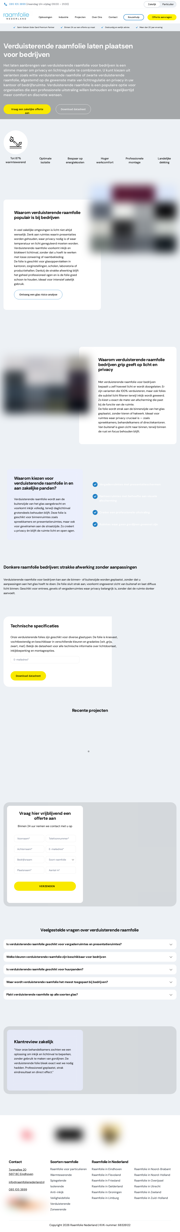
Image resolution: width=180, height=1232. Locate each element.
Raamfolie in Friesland (106, 1180)
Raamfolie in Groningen (107, 1192)
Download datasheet (73, 109)
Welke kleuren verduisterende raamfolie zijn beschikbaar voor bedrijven (89, 957)
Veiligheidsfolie (60, 1198)
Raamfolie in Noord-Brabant (152, 1169)
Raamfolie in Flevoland (106, 1175)
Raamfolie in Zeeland (147, 1192)
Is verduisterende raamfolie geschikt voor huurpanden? (89, 969)
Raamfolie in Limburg (105, 1198)
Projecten (80, 17)
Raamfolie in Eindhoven (107, 1169)
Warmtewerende (61, 1175)
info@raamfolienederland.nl (26, 1182)
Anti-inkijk (57, 1192)
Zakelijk (152, 4)
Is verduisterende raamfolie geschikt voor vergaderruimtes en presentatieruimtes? (89, 944)
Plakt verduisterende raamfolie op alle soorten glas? (89, 994)
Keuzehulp (133, 17)
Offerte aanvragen (162, 17)
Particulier (168, 4)
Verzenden (47, 886)
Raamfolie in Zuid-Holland (151, 1198)
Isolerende (57, 1186)
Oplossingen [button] (45, 17)
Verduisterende (60, 1204)
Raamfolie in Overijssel (148, 1180)
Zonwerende (58, 1209)
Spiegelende (58, 1180)
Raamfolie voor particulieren (68, 1169)
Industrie (63, 17)
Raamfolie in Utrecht (147, 1186)
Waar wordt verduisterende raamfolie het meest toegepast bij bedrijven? (89, 982)
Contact (113, 17)
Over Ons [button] (97, 17)
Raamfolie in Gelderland (107, 1186)
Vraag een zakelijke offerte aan (27, 111)
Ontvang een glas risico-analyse (38, 294)
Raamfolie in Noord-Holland (152, 1175)
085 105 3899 (17, 4)
